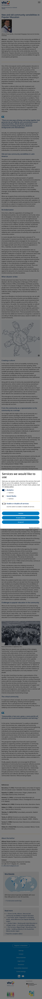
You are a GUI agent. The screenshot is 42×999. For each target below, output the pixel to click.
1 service (10, 493)
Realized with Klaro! (34, 528)
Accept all (20, 522)
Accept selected (20, 518)
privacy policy (9, 487)
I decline (20, 513)
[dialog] (21, 499)
